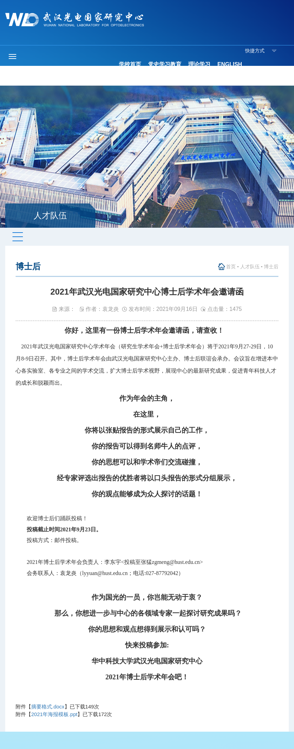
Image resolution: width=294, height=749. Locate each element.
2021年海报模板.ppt (54, 714)
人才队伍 (250, 266)
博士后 (271, 266)
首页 (231, 266)
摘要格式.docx (47, 706)
